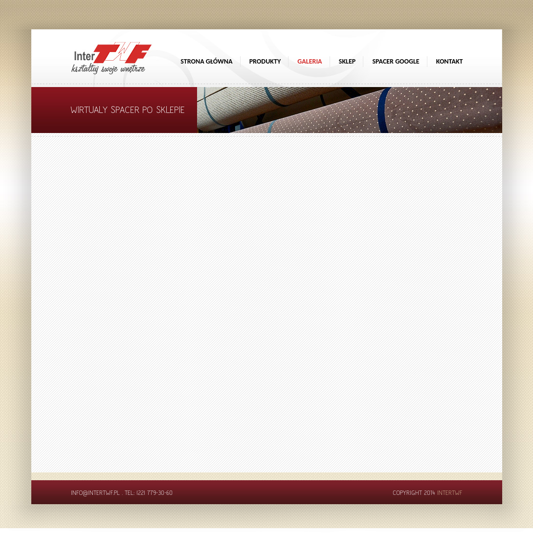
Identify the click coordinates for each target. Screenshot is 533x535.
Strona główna (206, 61)
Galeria (309, 61)
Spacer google (395, 61)
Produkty (265, 61)
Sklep (347, 61)
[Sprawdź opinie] (523, 105)
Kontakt (449, 61)
